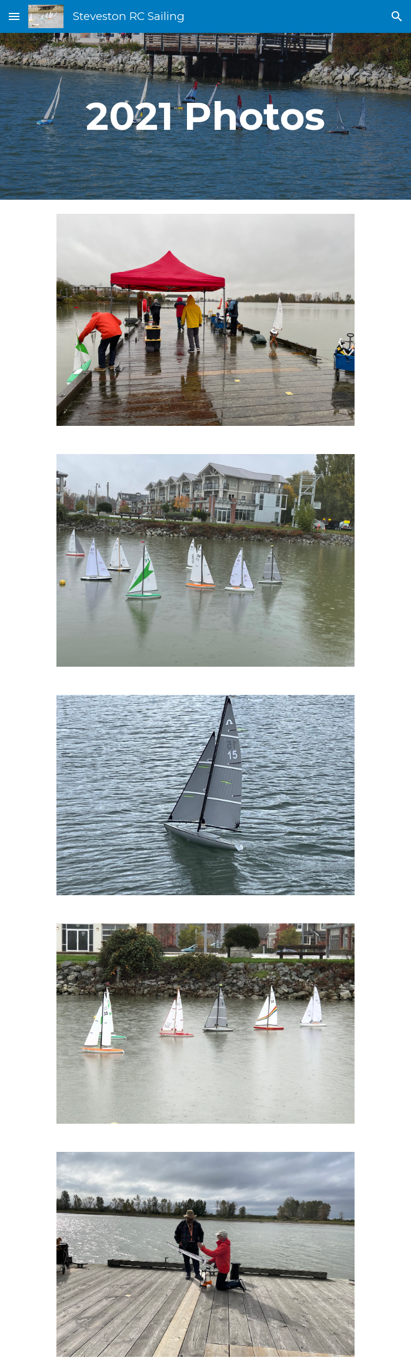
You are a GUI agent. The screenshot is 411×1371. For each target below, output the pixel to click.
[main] (205, 116)
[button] (14, 16)
